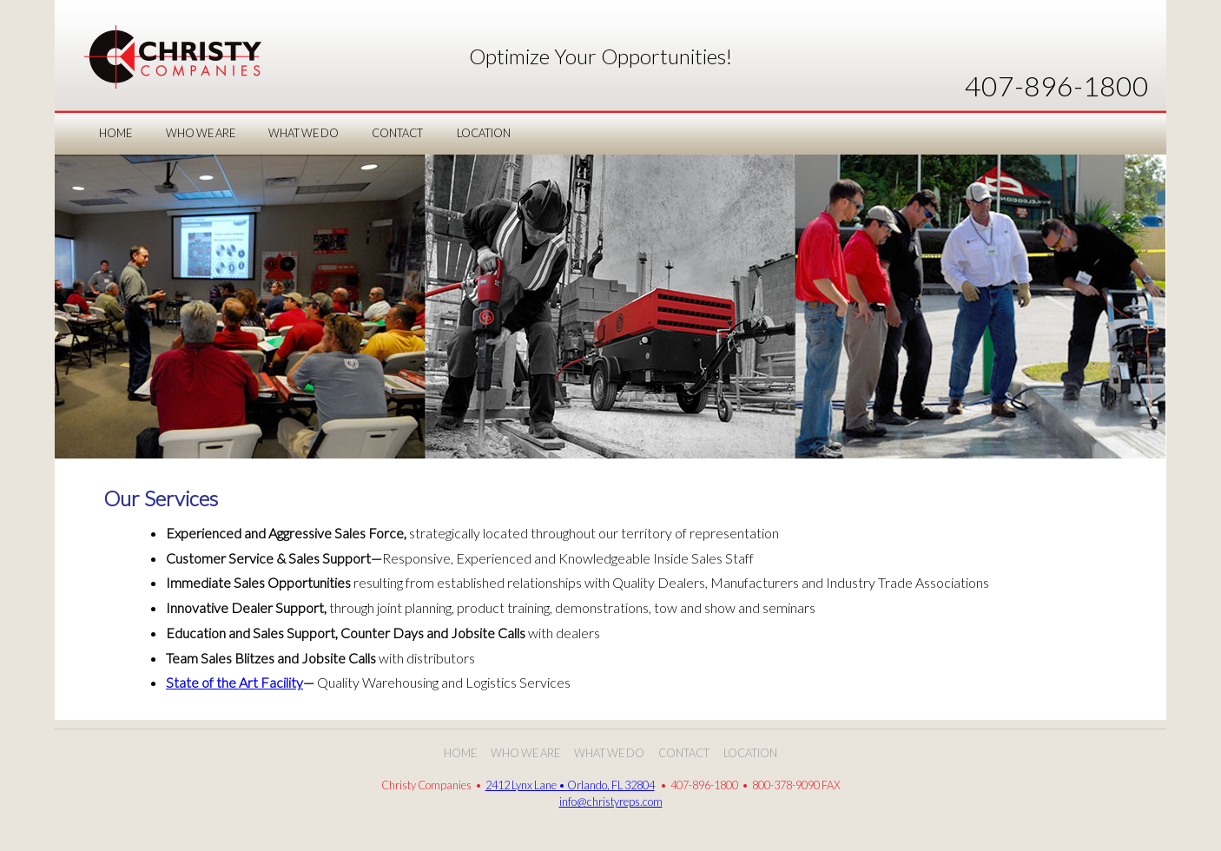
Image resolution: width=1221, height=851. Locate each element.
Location (750, 753)
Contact (684, 753)
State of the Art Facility (234, 682)
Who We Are (525, 753)
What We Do (609, 753)
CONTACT (397, 133)
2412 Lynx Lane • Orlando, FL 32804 (570, 785)
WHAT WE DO (303, 133)
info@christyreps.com (611, 801)
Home (115, 133)
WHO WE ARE (200, 133)
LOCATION (484, 133)
